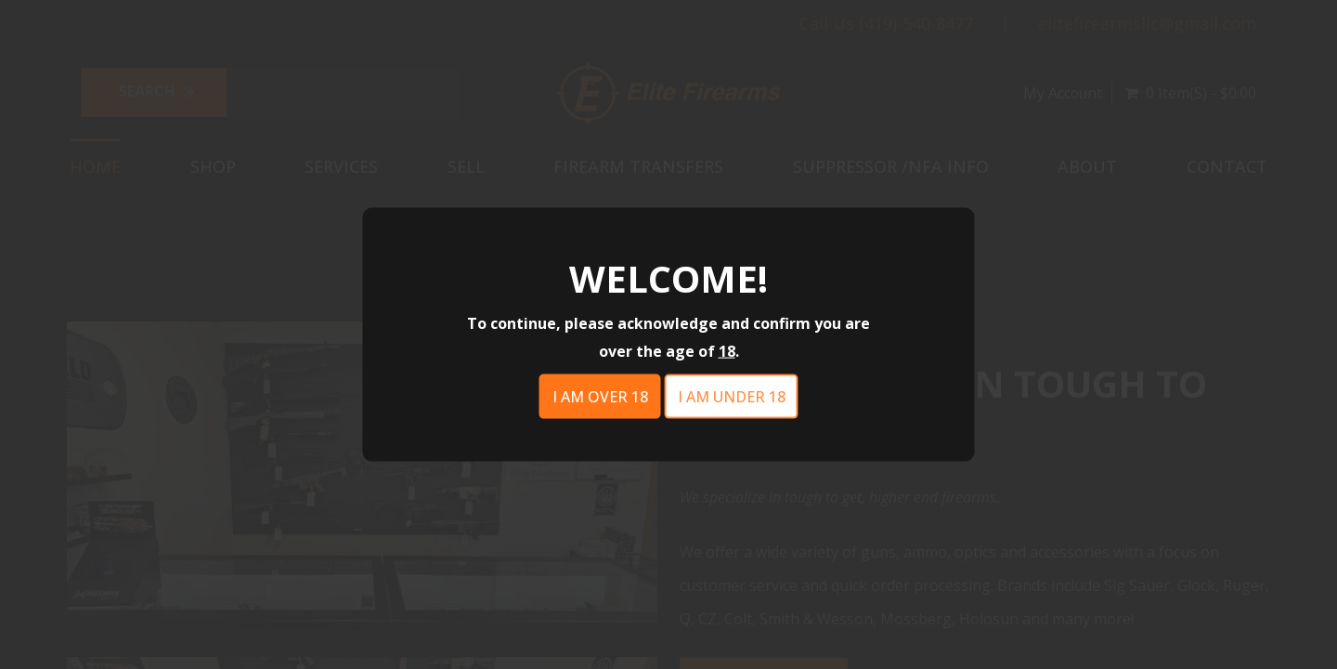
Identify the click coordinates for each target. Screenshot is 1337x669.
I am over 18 (600, 397)
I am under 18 (731, 397)
